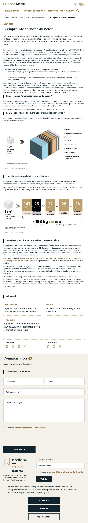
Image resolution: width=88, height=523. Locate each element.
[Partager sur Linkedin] (19, 346)
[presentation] (21, 437)
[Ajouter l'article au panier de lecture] (48, 346)
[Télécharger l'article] (60, 346)
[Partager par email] (24, 346)
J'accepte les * (24, 427)
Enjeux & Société (12, 11)
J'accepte (44, 500)
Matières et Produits (34, 11)
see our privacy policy (41, 492)
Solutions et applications (61, 11)
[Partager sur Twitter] (13, 346)
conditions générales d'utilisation (31, 428)
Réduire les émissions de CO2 (37, 18)
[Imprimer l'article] (54, 346)
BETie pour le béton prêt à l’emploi (38, 258)
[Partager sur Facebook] (7, 346)
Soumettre (19, 449)
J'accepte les (60, 472)
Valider (44, 479)
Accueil (6, 18)
